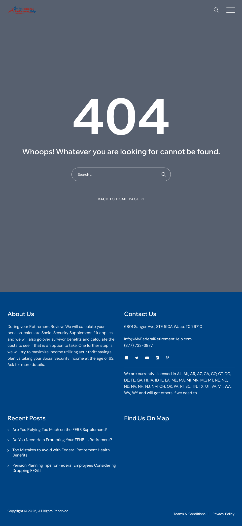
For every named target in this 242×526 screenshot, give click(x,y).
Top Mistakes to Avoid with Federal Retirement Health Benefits (61, 452)
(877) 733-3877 (138, 345)
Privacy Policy (223, 514)
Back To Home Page (118, 199)
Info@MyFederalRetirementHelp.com (158, 339)
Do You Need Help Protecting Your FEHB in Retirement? (62, 439)
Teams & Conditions (189, 514)
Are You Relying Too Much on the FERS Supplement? (59, 429)
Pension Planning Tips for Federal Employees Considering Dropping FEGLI (64, 468)
